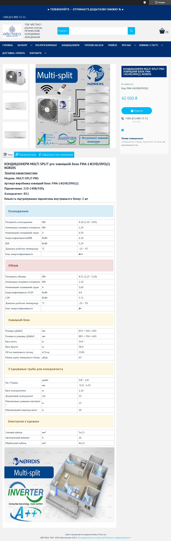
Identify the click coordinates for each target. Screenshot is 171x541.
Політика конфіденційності (117, 537)
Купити (138, 110)
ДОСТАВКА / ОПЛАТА (13, 53)
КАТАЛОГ (22, 45)
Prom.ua (102, 534)
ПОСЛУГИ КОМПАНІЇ (46, 45)
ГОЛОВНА (7, 45)
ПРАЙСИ (112, 45)
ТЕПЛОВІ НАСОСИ (93, 45)
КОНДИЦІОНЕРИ (70, 45)
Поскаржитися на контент (90, 537)
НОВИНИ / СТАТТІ (148, 45)
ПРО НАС (126, 45)
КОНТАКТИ (35, 53)
